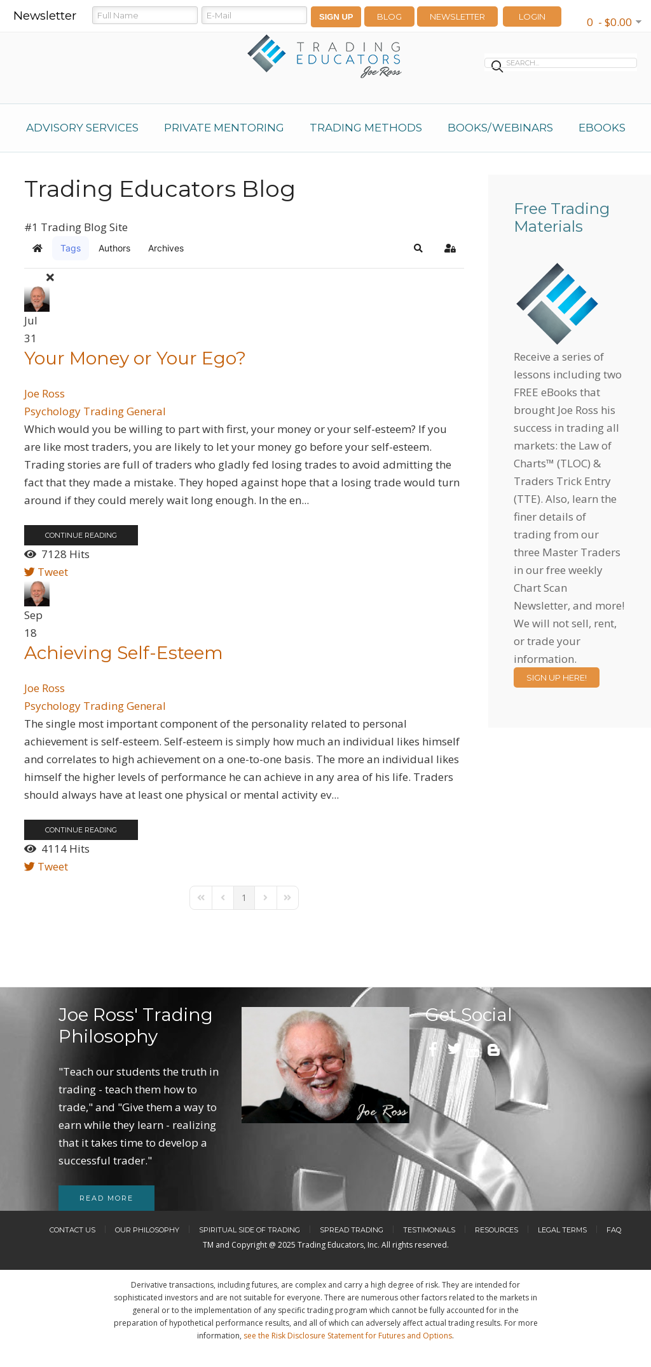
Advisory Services (82, 127)
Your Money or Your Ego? (135, 358)
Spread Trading (351, 1229)
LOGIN (532, 16)
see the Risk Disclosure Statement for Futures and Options (347, 1335)
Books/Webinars (500, 127)
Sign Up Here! (556, 677)
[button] (418, 248)
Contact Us (72, 1229)
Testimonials (429, 1229)
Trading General (124, 411)
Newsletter (457, 16)
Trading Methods (366, 127)
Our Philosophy (147, 1229)
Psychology (52, 411)
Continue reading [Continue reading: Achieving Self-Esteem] (81, 829)
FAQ (613, 1229)
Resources (496, 1229)
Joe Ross (44, 393)
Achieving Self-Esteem (123, 652)
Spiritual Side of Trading (249, 1229)
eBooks (602, 127)
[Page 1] (244, 898)
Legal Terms (562, 1229)
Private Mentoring (224, 127)
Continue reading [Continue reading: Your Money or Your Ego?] (81, 535)
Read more (106, 1198)
